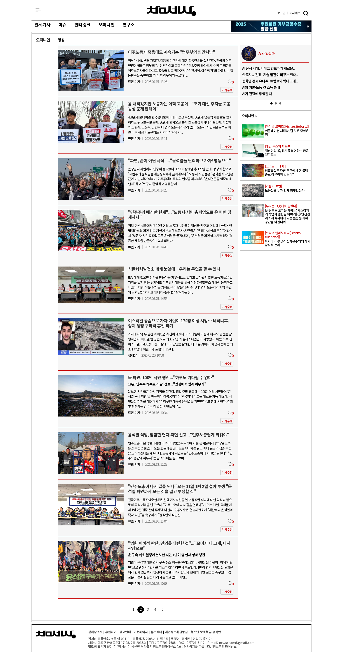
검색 (305, 13)
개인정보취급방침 (176, 631)
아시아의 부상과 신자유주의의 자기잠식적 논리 (288, 239)
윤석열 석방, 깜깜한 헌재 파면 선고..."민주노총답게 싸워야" (178, 435)
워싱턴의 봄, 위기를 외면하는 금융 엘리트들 (288, 150)
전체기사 (42, 25)
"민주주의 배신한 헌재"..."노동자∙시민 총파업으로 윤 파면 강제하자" (179, 214)
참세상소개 (95, 631)
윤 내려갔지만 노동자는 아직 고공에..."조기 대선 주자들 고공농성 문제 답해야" (179, 106)
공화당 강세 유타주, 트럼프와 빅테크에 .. (270, 81)
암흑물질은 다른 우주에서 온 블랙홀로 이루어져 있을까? (288, 170)
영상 (61, 39)
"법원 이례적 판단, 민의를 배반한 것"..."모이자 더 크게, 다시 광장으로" (179, 545)
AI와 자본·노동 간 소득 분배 (261, 87)
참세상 (171, 11)
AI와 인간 (265, 53)
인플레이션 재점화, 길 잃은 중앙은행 (288, 130)
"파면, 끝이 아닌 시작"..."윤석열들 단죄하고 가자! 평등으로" (179, 160)
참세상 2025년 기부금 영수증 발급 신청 (271, 26)
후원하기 (111, 631)
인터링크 (82, 25)
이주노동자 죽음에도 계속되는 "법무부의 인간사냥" (171, 52)
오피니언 (106, 25)
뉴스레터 (156, 631)
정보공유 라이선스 (224, 646)
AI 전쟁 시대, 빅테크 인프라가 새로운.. (268, 68)
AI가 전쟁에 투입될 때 (257, 93)
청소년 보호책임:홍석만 (206, 631)
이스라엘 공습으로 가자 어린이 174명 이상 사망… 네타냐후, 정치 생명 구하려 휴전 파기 (178, 323)
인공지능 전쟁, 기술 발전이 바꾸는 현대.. (270, 74)
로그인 (281, 13)
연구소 (128, 25)
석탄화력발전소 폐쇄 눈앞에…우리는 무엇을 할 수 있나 (174, 269)
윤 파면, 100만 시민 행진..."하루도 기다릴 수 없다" (171, 377)
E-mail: (212, 642)
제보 (294, 13)
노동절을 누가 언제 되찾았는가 (288, 188)
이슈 (62, 25)
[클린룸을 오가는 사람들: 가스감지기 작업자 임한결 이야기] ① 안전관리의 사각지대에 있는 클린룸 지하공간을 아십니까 (288, 214)
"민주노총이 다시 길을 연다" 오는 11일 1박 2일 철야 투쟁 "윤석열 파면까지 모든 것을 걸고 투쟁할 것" (180, 488)
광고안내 (125, 631)
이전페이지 (141, 631)
